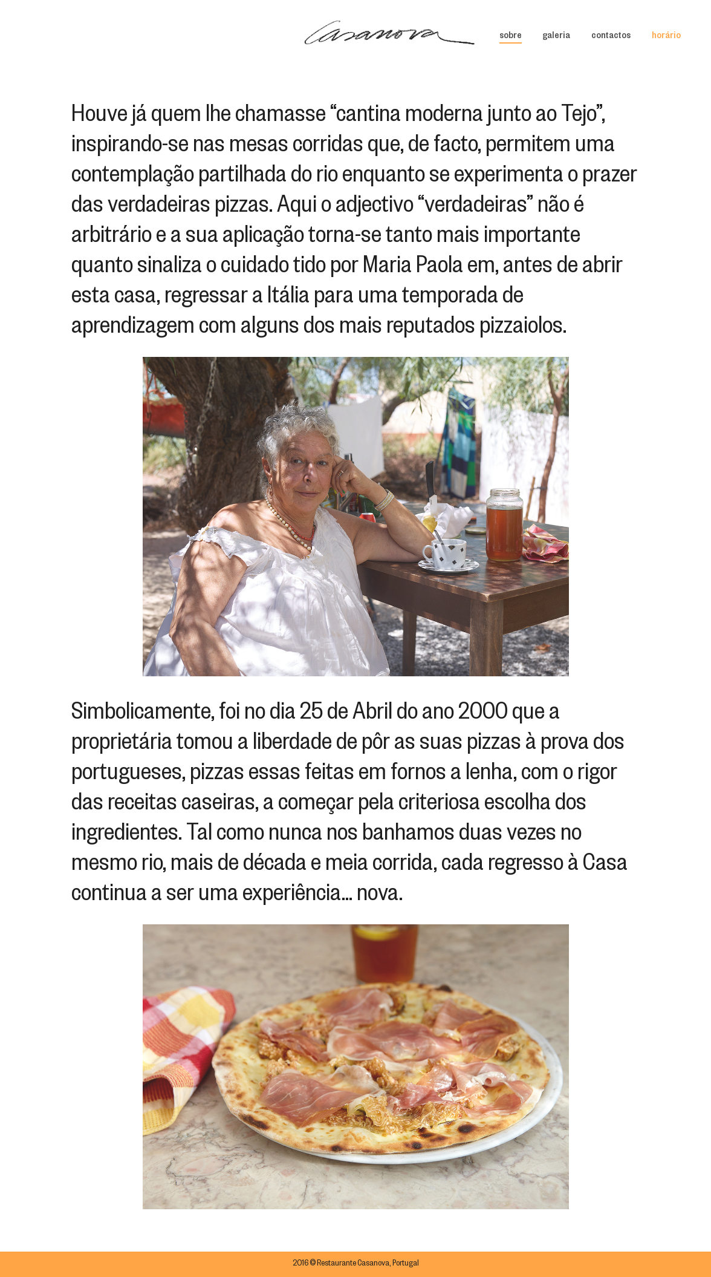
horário (666, 36)
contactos (611, 36)
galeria (556, 36)
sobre (510, 36)
